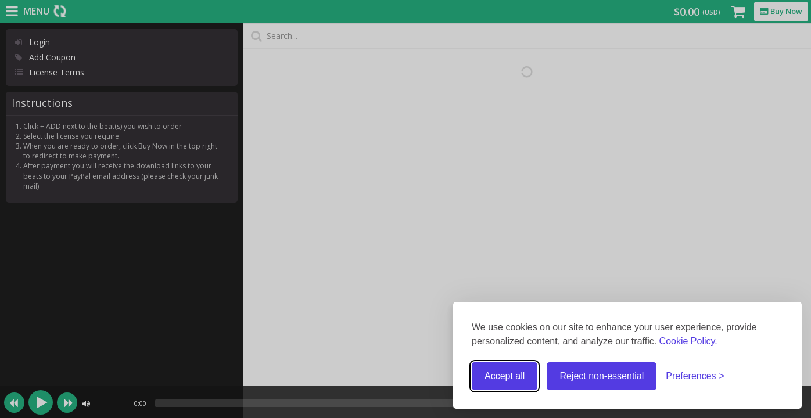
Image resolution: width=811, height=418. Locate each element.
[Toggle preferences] (695, 376)
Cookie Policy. (688, 341)
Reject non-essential (601, 376)
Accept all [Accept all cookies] (505, 376)
